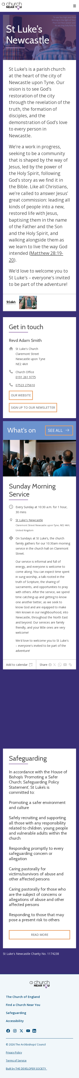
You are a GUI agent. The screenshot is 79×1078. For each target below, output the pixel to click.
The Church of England (23, 997)
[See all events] (59, 430)
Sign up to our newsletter (33, 407)
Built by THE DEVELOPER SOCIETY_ (26, 1068)
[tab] (19, 665)
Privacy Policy (14, 1052)
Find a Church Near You (23, 1005)
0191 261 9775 (26, 377)
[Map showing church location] (39, 709)
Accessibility (15, 1021)
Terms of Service (16, 1060)
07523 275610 (25, 385)
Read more (39, 935)
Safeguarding (16, 1013)
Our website (21, 395)
